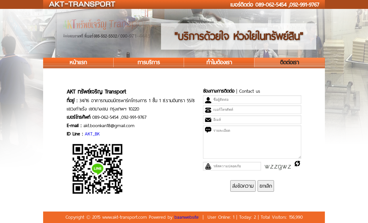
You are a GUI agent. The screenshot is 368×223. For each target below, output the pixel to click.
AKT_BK (92, 134)
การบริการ (148, 62)
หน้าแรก (78, 62)
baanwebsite (187, 217)
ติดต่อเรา (289, 62)
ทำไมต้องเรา (219, 62)
